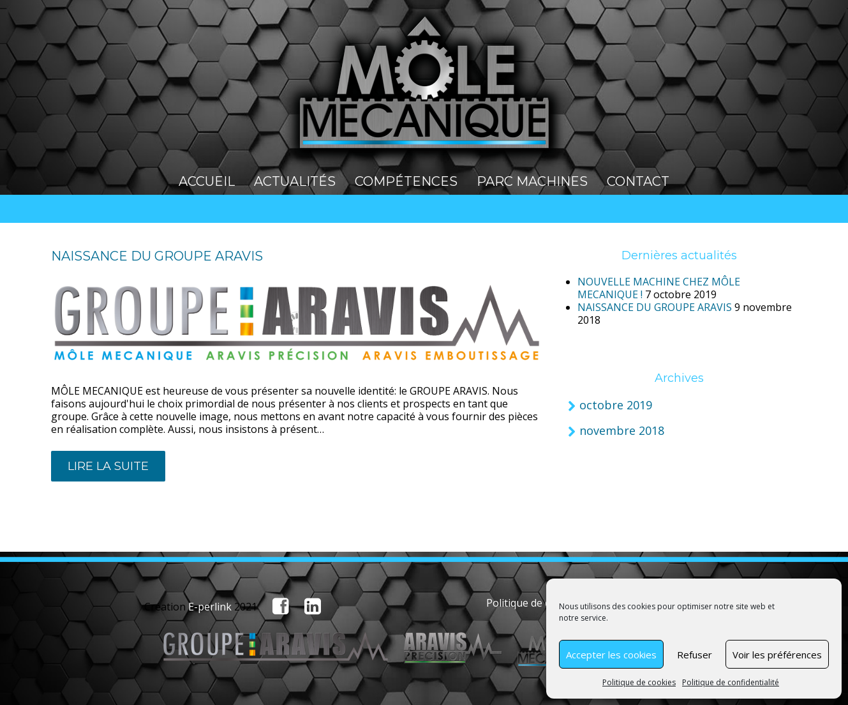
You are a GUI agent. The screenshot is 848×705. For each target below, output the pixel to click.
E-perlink (210, 607)
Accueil (207, 181)
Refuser (694, 654)
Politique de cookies (639, 682)
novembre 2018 (621, 430)
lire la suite (108, 466)
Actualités (295, 181)
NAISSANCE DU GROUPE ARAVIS (157, 256)
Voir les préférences (777, 654)
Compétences (406, 181)
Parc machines (532, 181)
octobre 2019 (615, 405)
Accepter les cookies (611, 654)
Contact (638, 181)
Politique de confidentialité (730, 682)
